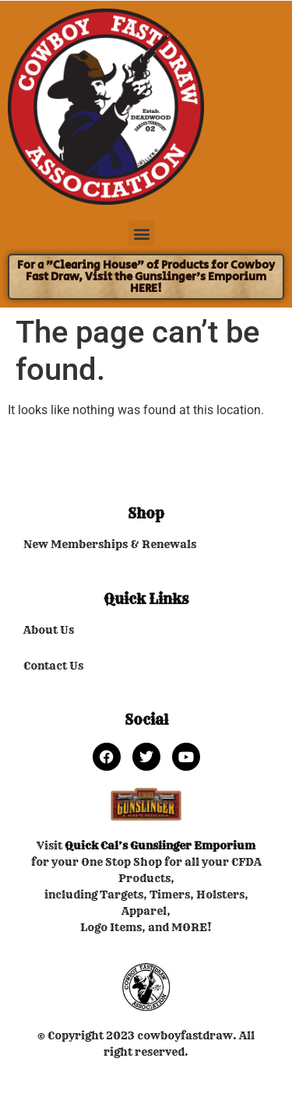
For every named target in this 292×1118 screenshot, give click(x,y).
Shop (146, 513)
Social (146, 720)
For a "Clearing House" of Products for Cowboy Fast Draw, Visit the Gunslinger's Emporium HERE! (146, 277)
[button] (141, 233)
